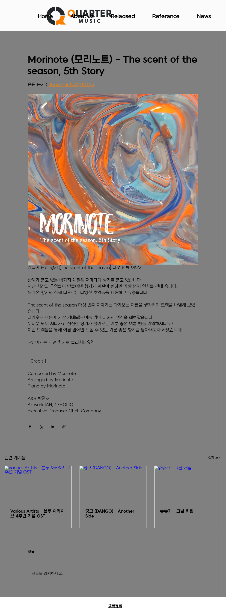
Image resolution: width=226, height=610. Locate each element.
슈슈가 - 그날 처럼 (176, 511)
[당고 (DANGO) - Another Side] (113, 484)
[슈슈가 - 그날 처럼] (188, 484)
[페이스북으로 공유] (30, 426)
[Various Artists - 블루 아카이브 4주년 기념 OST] (38, 484)
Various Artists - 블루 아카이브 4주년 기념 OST (37, 514)
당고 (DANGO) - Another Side (109, 514)
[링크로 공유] (64, 426)
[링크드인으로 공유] (52, 426)
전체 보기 (214, 457)
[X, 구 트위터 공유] (41, 426)
